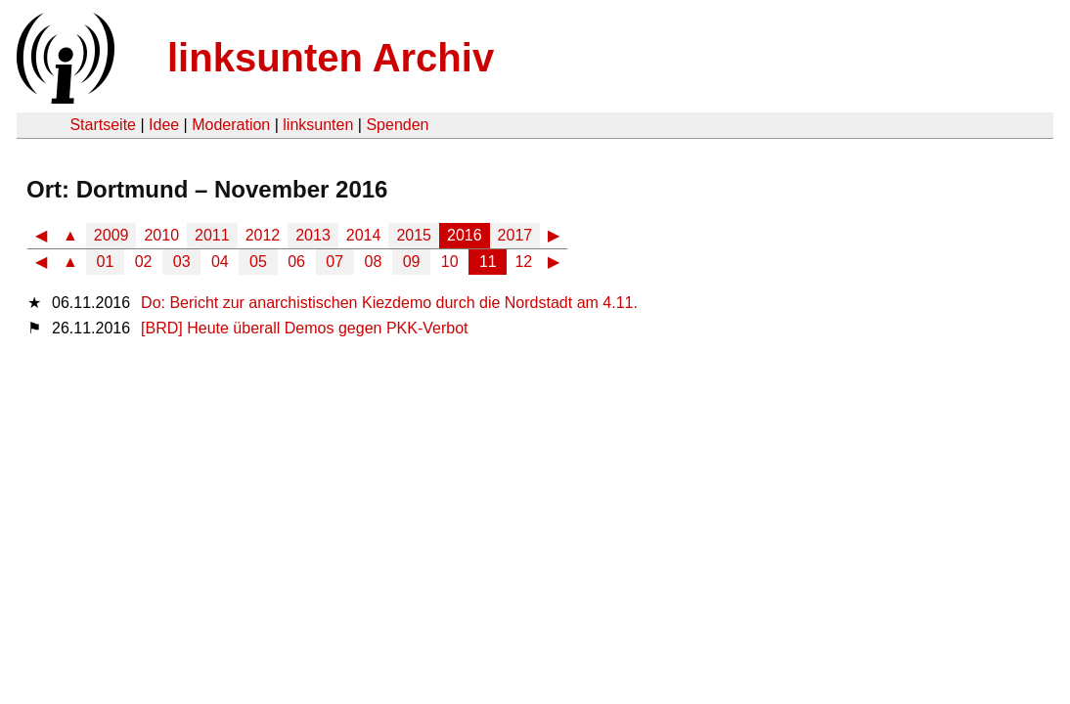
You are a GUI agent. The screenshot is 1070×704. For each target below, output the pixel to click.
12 (523, 261)
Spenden (397, 124)
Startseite (102, 124)
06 (296, 261)
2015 (413, 235)
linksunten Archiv (330, 57)
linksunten (318, 124)
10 (450, 261)
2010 (161, 235)
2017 (515, 235)
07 (334, 261)
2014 (363, 235)
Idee (164, 124)
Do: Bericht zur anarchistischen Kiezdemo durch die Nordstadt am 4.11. (389, 302)
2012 (263, 235)
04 (220, 261)
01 (105, 261)
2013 (313, 235)
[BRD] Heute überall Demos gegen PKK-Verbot (304, 328)
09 (412, 261)
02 (144, 261)
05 (258, 261)
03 (182, 261)
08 (373, 261)
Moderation (231, 124)
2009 (111, 235)
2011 (212, 235)
